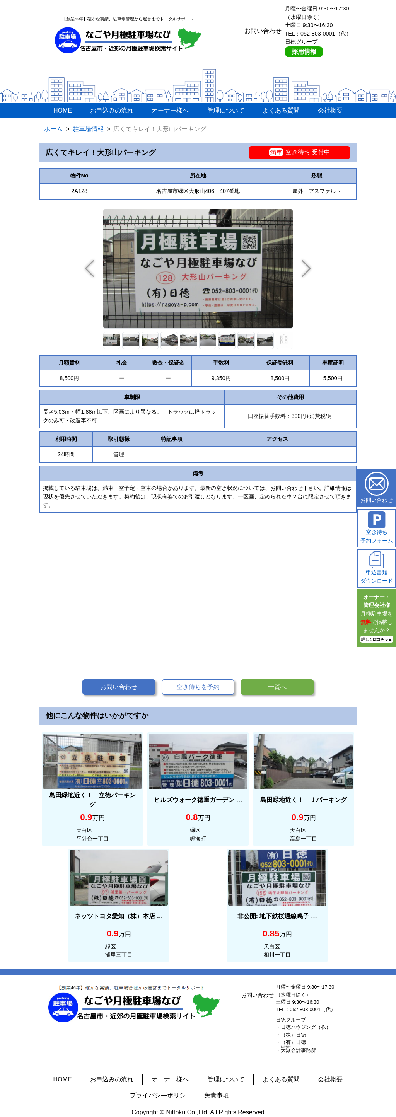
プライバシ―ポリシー (161, 1095)
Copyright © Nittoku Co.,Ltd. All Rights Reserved (198, 1112)
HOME (62, 110)
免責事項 (216, 1095)
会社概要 (330, 110)
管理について (225, 110)
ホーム (53, 129)
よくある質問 (281, 110)
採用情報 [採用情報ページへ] (304, 51)
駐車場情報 (88, 129)
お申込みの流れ (111, 110)
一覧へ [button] (277, 687)
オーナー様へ (170, 110)
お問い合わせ (118, 687)
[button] (306, 268)
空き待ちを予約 (198, 687)
